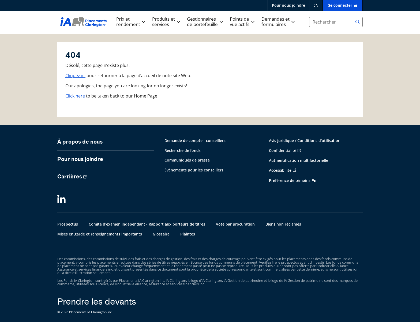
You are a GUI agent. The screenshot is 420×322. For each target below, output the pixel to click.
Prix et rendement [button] (128, 21)
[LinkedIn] (61, 199)
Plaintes (187, 234)
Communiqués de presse (187, 160)
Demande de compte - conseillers (195, 140)
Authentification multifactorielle (298, 160)
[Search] (357, 22)
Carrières (69, 176)
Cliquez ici (75, 75)
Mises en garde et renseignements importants (99, 234)
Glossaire (161, 234)
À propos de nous (80, 141)
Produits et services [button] (163, 21)
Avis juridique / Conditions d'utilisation (304, 140)
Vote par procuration (235, 224)
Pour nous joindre (288, 5)
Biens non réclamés (283, 224)
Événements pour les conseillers (193, 170)
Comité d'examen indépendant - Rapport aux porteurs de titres (147, 224)
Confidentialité (282, 150)
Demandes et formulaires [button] (275, 21)
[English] (315, 5)
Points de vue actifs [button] (239, 21)
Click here (75, 96)
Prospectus (67, 224)
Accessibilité (280, 170)
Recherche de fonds (182, 150)
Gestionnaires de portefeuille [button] (202, 21)
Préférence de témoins (289, 180)
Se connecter (340, 5)
